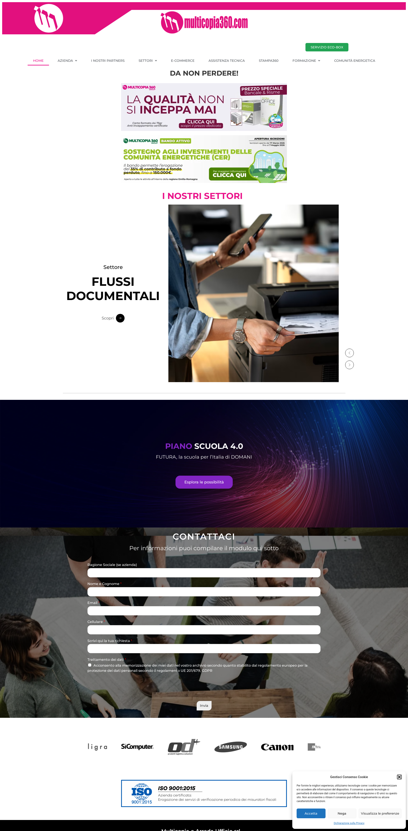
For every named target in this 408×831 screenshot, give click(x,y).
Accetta (311, 813)
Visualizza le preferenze (380, 813)
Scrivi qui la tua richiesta (109, 641)
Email (93, 603)
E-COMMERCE (183, 61)
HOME (38, 61)
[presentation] (120, 694)
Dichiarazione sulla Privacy (349, 823)
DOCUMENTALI (113, 289)
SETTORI (148, 61)
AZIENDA (67, 61)
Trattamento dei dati (106, 660)
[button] (399, 777)
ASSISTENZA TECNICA (227, 61)
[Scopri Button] (113, 318)
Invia (204, 706)
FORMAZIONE (306, 61)
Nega (342, 813)
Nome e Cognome (104, 584)
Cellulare (96, 622)
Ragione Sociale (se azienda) (112, 565)
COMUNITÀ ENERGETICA (354, 61)
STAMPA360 (268, 61)
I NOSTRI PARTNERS (108, 61)
